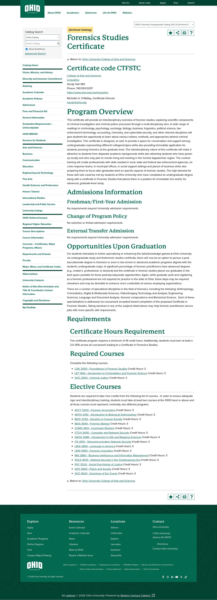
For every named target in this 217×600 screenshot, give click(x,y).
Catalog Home (30, 65)
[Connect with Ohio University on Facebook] (163, 577)
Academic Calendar (33, 92)
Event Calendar (77, 527)
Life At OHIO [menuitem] (109, 12)
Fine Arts (27, 179)
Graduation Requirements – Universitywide (38, 125)
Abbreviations (30, 274)
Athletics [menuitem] (127, 12)
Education (28, 166)
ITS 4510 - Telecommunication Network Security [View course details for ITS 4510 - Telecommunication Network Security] (103, 442)
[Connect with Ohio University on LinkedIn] (172, 577)
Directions (162, 544)
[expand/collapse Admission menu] (99, 12)
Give (176, 2)
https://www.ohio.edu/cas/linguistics (87, 92)
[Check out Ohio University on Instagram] (168, 577)
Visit (29, 549)
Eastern (115, 538)
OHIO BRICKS (30, 134)
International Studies (34, 198)
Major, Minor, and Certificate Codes (42, 266)
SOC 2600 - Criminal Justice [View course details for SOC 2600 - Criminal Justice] (91, 378)
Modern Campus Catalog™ (136, 595)
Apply (163, 2)
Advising (27, 86)
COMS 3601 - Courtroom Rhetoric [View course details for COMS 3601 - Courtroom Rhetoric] (94, 428)
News (72, 538)
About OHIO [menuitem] (54, 12)
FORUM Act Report (131, 564)
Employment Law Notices (110, 564)
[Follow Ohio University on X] (181, 577)
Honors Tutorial (31, 191)
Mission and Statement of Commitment (157, 564)
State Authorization (132, 569)
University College (32, 210)
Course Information (33, 237)
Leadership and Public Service (39, 204)
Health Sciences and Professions (40, 185)
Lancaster (116, 544)
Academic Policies (32, 98)
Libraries (73, 544)
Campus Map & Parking (39, 555)
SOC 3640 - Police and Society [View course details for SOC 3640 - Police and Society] (93, 469)
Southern (115, 549)
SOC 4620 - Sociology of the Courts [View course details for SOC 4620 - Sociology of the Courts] (96, 473)
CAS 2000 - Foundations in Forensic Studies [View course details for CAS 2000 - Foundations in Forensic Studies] (101, 369)
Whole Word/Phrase (37, 49)
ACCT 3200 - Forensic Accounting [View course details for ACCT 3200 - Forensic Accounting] (95, 410)
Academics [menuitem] (73, 12)
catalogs (70, 595)
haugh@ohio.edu (77, 102)
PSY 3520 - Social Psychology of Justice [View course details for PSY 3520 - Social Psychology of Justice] (99, 464)
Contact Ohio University (165, 548)
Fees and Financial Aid (35, 111)
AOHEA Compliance (88, 564)
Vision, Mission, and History (38, 72)
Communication (31, 160)
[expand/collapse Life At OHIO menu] (118, 12)
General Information (33, 117)
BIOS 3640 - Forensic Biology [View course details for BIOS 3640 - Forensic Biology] (92, 423)
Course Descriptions (34, 231)
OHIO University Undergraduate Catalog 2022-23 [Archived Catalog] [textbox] (163, 24)
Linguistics (73, 80)
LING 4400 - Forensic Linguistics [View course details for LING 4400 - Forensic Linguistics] (94, 451)
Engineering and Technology (38, 173)
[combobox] (164, 24)
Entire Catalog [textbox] (32, 37)
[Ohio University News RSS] (190, 577)
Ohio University (40, 576)
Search (189, 2)
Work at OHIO (76, 549)
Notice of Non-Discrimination (92, 569)
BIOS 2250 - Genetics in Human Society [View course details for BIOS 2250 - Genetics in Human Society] (98, 419)
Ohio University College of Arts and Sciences (108, 59)
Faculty (26, 260)
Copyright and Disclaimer (36, 300)
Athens (114, 527)
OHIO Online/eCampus (35, 218)
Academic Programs (37, 538)
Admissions (29, 105)
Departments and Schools (37, 254)
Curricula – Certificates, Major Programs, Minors (39, 245)
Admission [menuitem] (91, 12)
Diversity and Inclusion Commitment (42, 78)
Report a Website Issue (81, 555)
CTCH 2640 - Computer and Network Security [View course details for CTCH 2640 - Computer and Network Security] (102, 433)
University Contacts (33, 280)
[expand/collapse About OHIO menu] (63, 12)
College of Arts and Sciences (84, 75)
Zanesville (116, 555)
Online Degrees (35, 544)
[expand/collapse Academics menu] (81, 12)
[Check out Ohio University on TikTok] (186, 577)
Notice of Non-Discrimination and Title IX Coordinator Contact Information (41, 290)
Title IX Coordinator (151, 569)
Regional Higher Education (37, 224)
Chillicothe (116, 533)
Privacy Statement (114, 569)
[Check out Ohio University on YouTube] (177, 577)
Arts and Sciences (32, 147)
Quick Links (146, 2)
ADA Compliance (70, 564)
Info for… (127, 2)
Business (28, 154)
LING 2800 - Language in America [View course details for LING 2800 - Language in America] (95, 446)
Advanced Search (35, 53)
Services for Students (34, 140)
